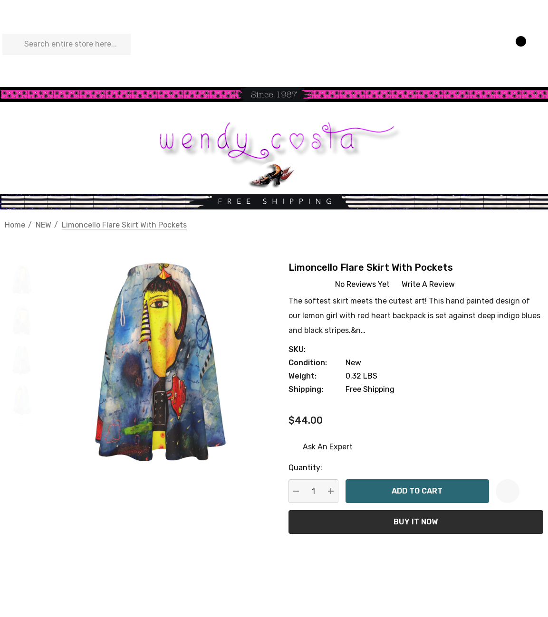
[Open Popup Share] (531, 491)
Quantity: (305, 467)
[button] (274, 94)
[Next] (536, 224)
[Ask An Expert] (320, 447)
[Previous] (520, 224)
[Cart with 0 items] (516, 45)
